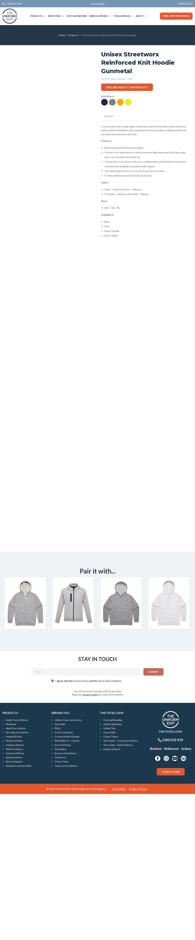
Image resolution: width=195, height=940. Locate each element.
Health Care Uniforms (17, 865)
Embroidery (60, 895)
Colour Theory (110, 882)
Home (62, 35)
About (140, 16)
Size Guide (60, 870)
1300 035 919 (170, 886)
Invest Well (109, 878)
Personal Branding (112, 865)
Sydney (186, 895)
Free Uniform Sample (176, 16)
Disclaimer (118, 935)
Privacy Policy (81, 826)
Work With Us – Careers (67, 886)
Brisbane (156, 895)
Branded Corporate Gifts (19, 911)
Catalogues (97, 3)
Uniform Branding (112, 870)
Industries (54, 16)
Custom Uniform (76, 16)
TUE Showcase (121, 16)
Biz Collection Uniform (17, 878)
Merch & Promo (98, 16)
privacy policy (90, 840)
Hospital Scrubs (14, 882)
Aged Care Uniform (16, 874)
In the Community (64, 878)
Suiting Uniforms (111, 895)
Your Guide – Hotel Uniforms (118, 890)
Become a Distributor (66, 899)
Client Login (171, 917)
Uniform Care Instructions (68, 865)
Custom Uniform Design (67, 882)
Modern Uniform (14, 886)
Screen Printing (63, 890)
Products (36, 16)
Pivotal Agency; (98, 934)
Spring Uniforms (14, 903)
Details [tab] (108, 116)
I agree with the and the (88, 826)
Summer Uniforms (15, 890)
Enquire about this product (127, 87)
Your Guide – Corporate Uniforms (120, 886)
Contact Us (185, 3)
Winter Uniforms (14, 895)
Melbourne (171, 895)
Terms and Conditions (110, 826)
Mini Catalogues (14, 907)
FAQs (57, 874)
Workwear (11, 870)
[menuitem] (185, 3)
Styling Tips (109, 874)
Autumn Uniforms (15, 899)
